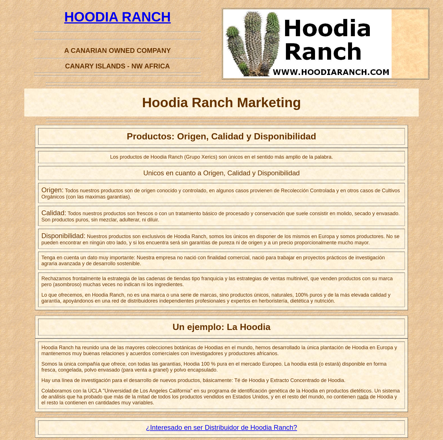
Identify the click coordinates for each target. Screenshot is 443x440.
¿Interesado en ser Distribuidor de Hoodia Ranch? (221, 427)
